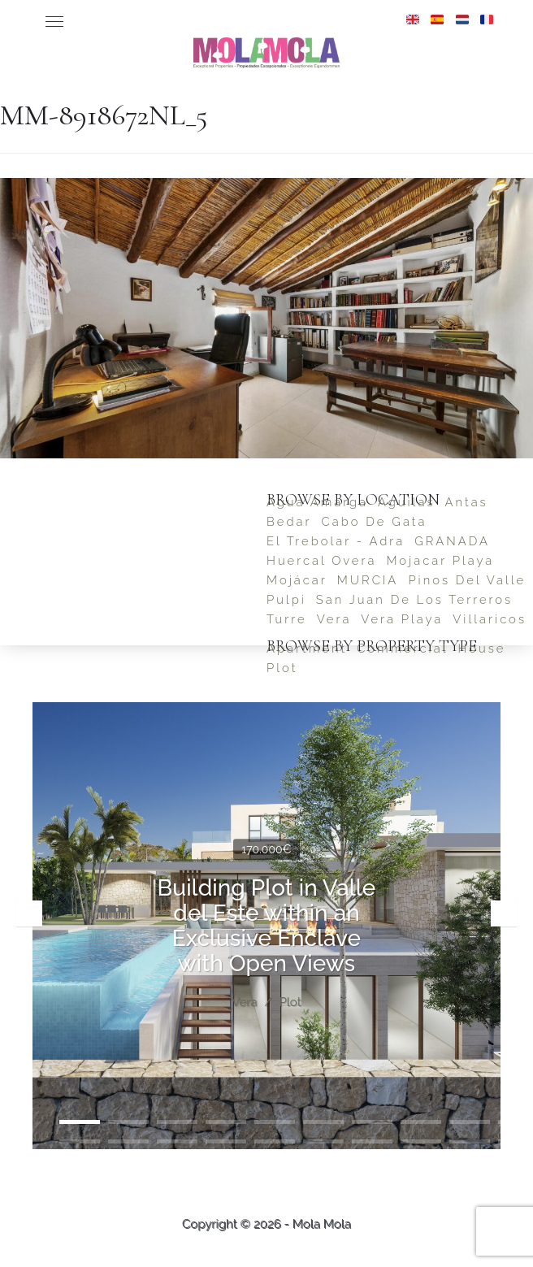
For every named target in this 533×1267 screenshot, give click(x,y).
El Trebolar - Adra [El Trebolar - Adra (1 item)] (335, 541)
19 (469, 1141)
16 (323, 1141)
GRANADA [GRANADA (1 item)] (452, 541)
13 (177, 1141)
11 (79, 1141)
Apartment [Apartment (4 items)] (306, 648)
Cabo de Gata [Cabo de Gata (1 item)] (374, 521)
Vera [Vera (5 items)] (334, 619)
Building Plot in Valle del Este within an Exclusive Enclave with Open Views (267, 925)
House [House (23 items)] (481, 648)
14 (226, 1141)
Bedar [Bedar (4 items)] (289, 521)
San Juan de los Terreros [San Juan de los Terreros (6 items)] (414, 599)
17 (372, 1141)
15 (274, 1141)
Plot (290, 1003)
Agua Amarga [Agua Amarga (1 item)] (317, 502)
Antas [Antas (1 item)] (466, 502)
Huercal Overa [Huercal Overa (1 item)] (321, 560)
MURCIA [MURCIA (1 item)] (368, 580)
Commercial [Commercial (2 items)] (402, 648)
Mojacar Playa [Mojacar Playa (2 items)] (440, 560)
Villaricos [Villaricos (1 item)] (489, 619)
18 (421, 1141)
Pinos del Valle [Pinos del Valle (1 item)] (467, 580)
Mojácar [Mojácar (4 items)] (296, 580)
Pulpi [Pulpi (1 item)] (286, 599)
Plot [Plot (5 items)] (281, 668)
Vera (244, 1003)
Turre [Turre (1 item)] (286, 619)
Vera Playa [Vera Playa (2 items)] (402, 619)
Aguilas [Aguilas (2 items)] (406, 502)
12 (128, 1141)
